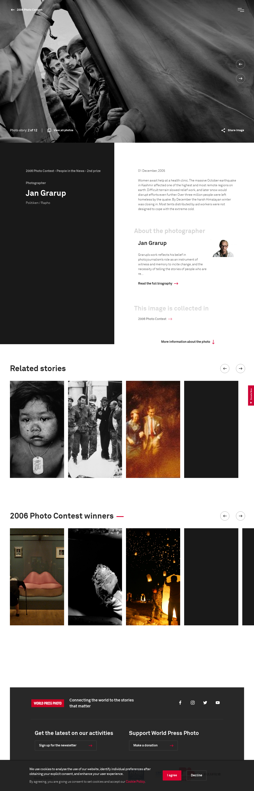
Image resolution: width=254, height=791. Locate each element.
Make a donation (145, 745)
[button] (224, 368)
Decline (196, 775)
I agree (172, 775)
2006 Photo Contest (29, 10)
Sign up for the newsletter (57, 745)
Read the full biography (155, 283)
